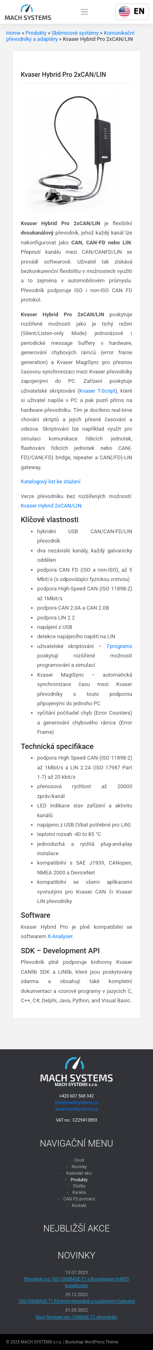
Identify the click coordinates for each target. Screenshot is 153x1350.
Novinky (78, 1166)
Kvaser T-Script (97, 391)
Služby (79, 1186)
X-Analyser (60, 936)
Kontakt (79, 1205)
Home (13, 33)
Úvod (79, 1160)
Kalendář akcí (79, 1173)
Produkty (36, 33)
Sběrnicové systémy (74, 33)
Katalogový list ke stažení (50, 481)
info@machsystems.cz (76, 1102)
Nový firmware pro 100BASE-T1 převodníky (76, 1317)
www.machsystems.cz (76, 1109)
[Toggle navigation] (84, 12)
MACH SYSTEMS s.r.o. (41, 1342)
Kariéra (79, 1192)
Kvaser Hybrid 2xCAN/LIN (51, 506)
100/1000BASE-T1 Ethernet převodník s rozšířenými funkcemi (76, 1301)
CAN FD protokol (79, 1199)
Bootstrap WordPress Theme (91, 1342)
